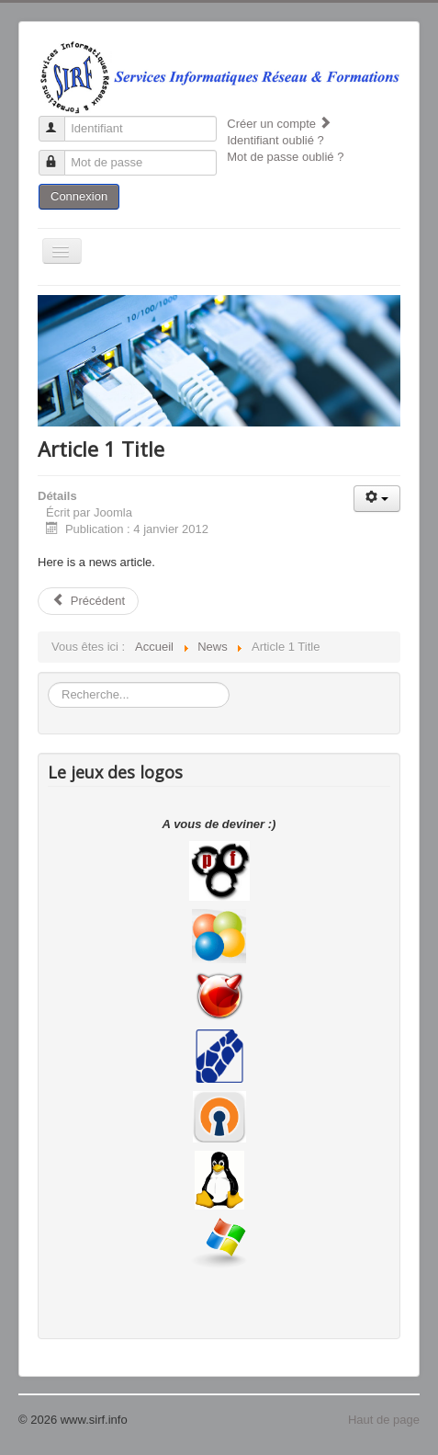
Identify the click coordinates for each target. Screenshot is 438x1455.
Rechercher (48, 682)
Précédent (88, 601)
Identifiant (60, 120)
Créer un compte (279, 124)
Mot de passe (60, 154)
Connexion (79, 196)
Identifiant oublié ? (275, 140)
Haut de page (384, 1420)
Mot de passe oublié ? (285, 157)
